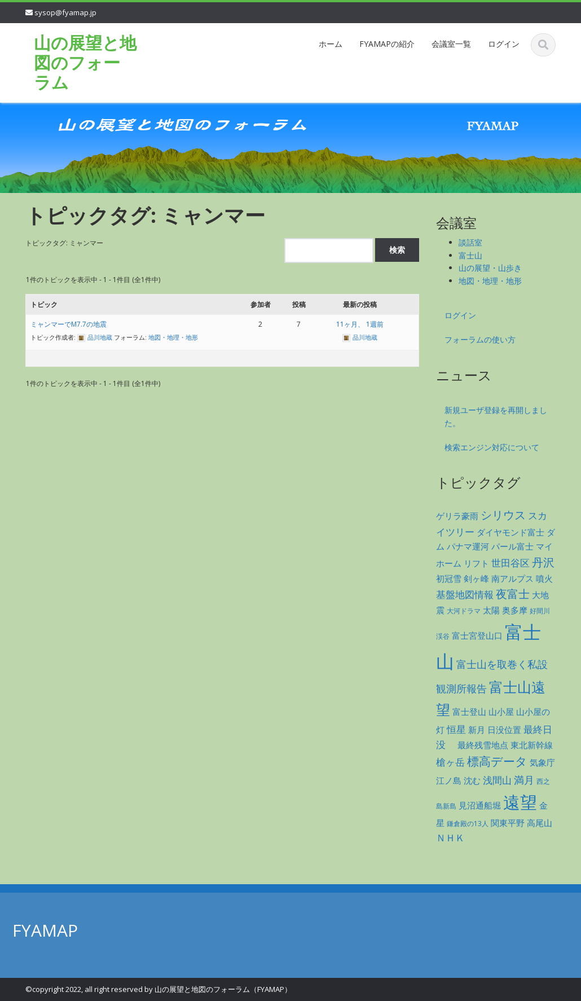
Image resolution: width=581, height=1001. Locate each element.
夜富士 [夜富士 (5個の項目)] (513, 594)
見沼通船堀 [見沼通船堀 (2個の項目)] (480, 805)
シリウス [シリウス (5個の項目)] (503, 515)
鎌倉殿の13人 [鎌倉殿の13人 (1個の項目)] (467, 823)
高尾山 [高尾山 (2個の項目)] (539, 822)
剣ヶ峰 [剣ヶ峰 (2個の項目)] (476, 578)
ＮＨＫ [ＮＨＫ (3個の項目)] (450, 837)
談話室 (470, 242)
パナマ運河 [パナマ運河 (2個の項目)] (468, 546)
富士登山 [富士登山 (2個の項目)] (469, 711)
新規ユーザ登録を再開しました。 (495, 416)
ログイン (504, 43)
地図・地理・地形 (173, 337)
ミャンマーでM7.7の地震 (68, 324)
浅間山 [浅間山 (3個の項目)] (497, 780)
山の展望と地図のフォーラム (85, 62)
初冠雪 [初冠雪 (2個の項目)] (448, 578)
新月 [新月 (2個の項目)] (476, 729)
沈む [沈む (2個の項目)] (472, 780)
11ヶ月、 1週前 (360, 324)
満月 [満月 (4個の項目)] (524, 779)
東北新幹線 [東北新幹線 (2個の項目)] (531, 744)
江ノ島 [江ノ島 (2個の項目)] (448, 780)
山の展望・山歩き (490, 267)
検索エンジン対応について (491, 447)
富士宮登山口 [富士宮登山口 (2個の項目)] (477, 635)
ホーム (330, 43)
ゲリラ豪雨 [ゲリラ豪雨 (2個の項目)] (457, 515)
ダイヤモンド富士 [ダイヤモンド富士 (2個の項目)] (510, 532)
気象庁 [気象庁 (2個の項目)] (542, 762)
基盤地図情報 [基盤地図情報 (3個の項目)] (465, 594)
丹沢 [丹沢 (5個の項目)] (543, 562)
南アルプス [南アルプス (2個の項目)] (512, 578)
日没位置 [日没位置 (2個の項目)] (504, 729)
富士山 (470, 255)
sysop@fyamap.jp (65, 12)
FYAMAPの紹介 (387, 43)
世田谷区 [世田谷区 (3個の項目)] (510, 562)
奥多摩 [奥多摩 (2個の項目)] (514, 610)
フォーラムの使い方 (480, 339)
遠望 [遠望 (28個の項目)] (520, 802)
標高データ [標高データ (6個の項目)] (497, 761)
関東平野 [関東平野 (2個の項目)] (508, 822)
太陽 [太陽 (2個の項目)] (491, 610)
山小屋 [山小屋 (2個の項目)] (501, 711)
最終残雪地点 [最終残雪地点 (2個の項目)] (482, 744)
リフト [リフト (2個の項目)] (476, 563)
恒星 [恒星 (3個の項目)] (456, 729)
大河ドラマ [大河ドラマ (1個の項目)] (464, 611)
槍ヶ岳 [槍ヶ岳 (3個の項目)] (450, 762)
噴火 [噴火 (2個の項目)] (544, 578)
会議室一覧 (451, 43)
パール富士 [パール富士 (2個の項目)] (512, 546)
